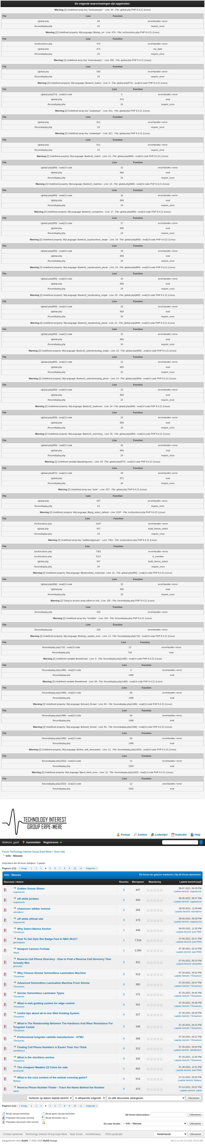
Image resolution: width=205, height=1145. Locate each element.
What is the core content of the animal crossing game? (52, 1077)
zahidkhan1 (19, 1050)
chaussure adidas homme (33, 908)
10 (75, 868)
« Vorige (23, 868)
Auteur (19, 882)
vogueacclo (19, 892)
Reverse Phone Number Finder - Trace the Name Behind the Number (60, 1087)
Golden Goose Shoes (30, 888)
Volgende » (91, 868)
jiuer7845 (196, 932)
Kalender (181, 834)
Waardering (154, 882)
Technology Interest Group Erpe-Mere (46, 1134)
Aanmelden (33, 842)
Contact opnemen (13, 1134)
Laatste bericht (188, 882)
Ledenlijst (161, 834)
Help (197, 834)
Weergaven (138, 882)
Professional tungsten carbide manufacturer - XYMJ (50, 1037)
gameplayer (19, 942)
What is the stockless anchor (35, 1057)
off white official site (30, 918)
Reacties (123, 882)
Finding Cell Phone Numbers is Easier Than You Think (52, 1047)
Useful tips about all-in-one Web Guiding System (48, 1013)
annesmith (18, 1071)
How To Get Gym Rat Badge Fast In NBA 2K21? (47, 939)
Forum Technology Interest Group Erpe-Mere (27, 851)
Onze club (59, 851)
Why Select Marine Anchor (34, 928)
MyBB (25, 1140)
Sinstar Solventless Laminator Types (40, 993)
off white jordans (28, 898)
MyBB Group (50, 1140)
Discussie (9, 882)
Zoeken (142, 834)
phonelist (17, 966)
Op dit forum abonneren (188, 874)
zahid (16, 1091)
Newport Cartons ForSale (33, 948)
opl (199, 882)
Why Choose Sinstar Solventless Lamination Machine (51, 973)
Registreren (50, 842)
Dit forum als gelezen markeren (156, 874)
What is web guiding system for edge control (46, 1003)
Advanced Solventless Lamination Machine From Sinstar (53, 982)
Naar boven (76, 1134)
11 (81, 868)
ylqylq (16, 952)
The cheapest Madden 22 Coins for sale (42, 1067)
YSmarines (18, 932)
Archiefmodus (93, 1134)
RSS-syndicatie (113, 1134)
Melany (16, 1081)
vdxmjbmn (18, 912)
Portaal (125, 834)
